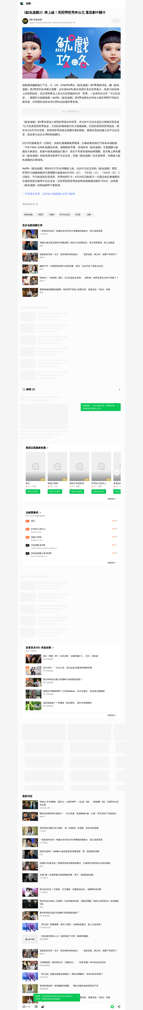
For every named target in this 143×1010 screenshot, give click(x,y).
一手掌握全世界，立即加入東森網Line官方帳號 (48, 193)
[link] (36, 1006)
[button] (26, 1006)
